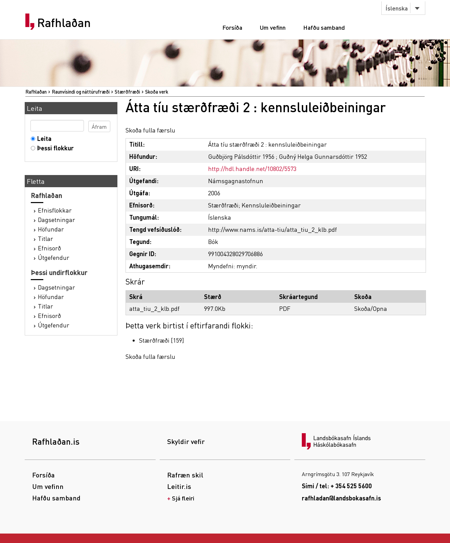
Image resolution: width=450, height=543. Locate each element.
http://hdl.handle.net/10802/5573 (252, 168)
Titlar (45, 238)
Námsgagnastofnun (235, 180)
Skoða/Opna (370, 308)
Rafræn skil (185, 474)
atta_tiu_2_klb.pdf (154, 308)
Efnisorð (49, 248)
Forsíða (232, 27)
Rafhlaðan (64, 23)
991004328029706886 (235, 253)
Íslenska (396, 8)
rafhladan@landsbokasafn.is (341, 498)
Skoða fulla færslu (150, 130)
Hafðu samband (324, 27)
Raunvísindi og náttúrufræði (81, 92)
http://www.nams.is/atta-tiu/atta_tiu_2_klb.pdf (272, 229)
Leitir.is (179, 486)
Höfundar (51, 229)
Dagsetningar (56, 219)
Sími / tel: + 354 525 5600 (337, 486)
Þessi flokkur (54, 148)
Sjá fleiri (183, 498)
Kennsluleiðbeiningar (271, 205)
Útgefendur (53, 257)
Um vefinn (273, 27)
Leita (42, 138)
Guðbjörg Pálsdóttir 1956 (241, 156)
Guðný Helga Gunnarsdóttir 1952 (323, 156)
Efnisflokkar (55, 210)
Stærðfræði (127, 92)
